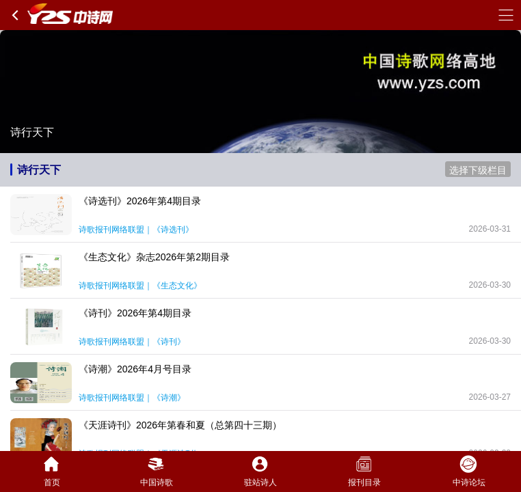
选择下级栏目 (478, 170)
